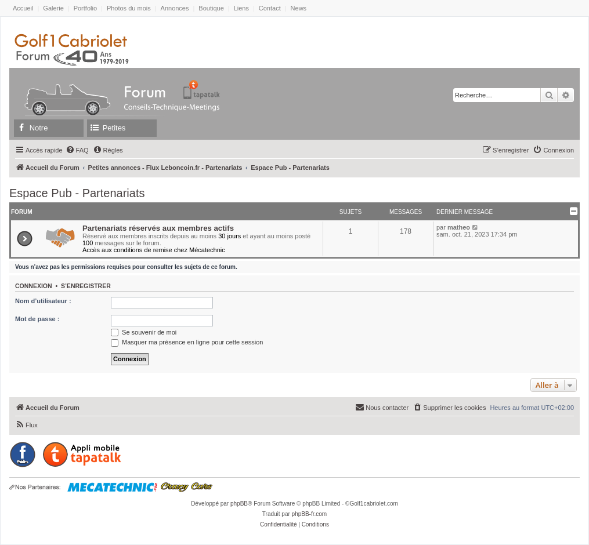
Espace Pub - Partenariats (76, 193)
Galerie (53, 8)
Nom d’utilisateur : (43, 300)
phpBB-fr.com (309, 514)
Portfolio (85, 8)
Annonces (175, 8)
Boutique (210, 8)
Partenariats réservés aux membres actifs (158, 228)
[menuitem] (77, 150)
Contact (270, 8)
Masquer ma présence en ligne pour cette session (187, 342)
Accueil (23, 8)
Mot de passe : (37, 318)
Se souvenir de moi (143, 332)
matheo (458, 227)
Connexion (33, 285)
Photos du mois (129, 8)
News (299, 8)
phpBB (239, 503)
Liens (241, 8)
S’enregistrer (86, 285)
